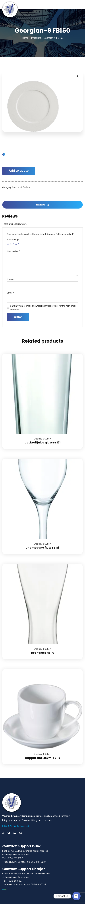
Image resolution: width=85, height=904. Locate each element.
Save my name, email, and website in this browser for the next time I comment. (43, 308)
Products (36, 37)
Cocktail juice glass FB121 (42, 442)
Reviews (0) (42, 204)
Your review (13, 251)
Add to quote (19, 171)
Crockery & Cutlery (21, 187)
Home (25, 37)
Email (10, 293)
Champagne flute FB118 (42, 547)
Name (10, 279)
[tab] (42, 205)
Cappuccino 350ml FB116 (42, 758)
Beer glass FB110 (42, 653)
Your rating (13, 239)
